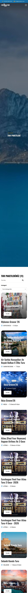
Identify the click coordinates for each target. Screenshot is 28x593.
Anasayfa (10, 133)
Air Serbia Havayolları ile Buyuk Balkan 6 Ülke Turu (14, 340)
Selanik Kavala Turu (13, 545)
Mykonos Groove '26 (13, 306)
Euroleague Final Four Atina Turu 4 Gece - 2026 (13, 501)
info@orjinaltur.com (19, 1)
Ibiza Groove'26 (11, 384)
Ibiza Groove (9, 583)
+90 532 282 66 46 (8, 1)
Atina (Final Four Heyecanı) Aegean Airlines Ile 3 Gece (12, 419)
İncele (7, 314)
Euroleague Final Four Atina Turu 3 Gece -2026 (13, 460)
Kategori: (4, 285)
